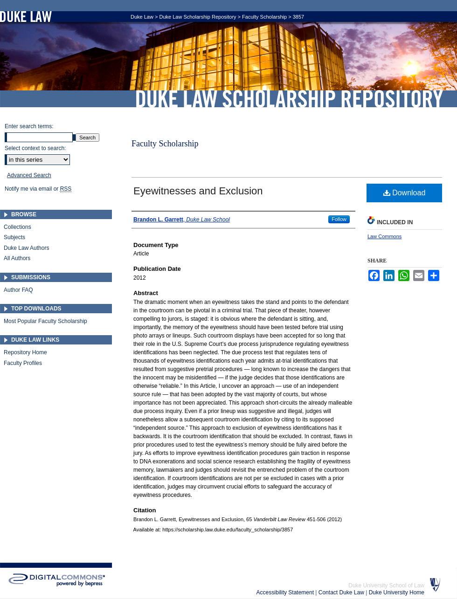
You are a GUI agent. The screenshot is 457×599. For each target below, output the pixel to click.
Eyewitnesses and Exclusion (198, 191)
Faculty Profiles (23, 363)
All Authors (17, 258)
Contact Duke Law (342, 592)
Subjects (14, 237)
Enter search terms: (29, 126)
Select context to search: (35, 148)
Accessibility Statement (286, 592)
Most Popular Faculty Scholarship (45, 321)
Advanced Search (29, 175)
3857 (298, 17)
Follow (339, 219)
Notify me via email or (38, 189)
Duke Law (142, 17)
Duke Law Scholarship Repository (289, 98)
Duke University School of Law (386, 585)
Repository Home (25, 352)
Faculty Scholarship (264, 17)
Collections (17, 227)
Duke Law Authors (26, 248)
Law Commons (384, 236)
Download (404, 193)
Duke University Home (396, 592)
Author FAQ (18, 290)
